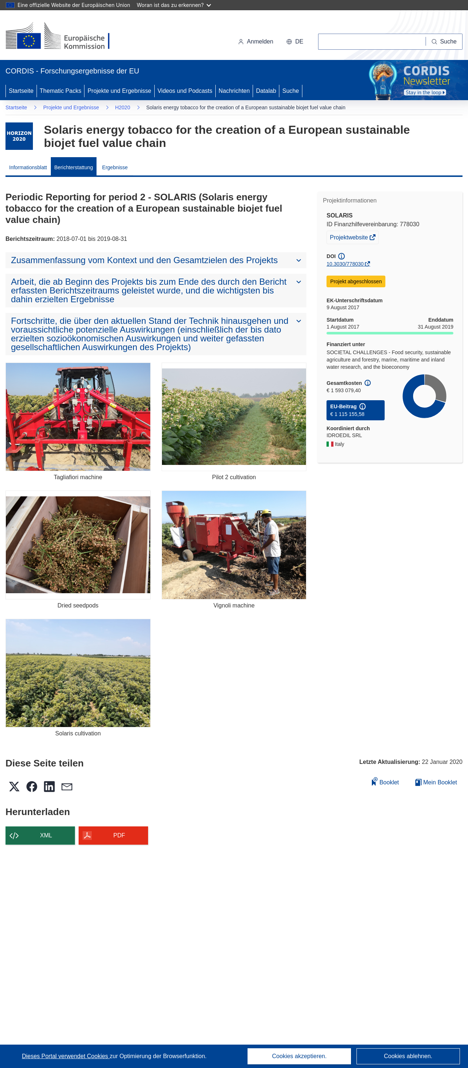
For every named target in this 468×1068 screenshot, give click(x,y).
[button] (294, 42)
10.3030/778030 (345, 264)
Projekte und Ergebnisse (119, 91)
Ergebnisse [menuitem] (115, 167)
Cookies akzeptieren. (299, 1056)
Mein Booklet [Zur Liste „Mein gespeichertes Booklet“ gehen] (436, 782)
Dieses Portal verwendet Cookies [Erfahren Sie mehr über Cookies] (66, 1056)
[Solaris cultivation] (78, 673)
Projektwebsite (349, 238)
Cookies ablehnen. (408, 1056)
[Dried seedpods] (78, 545)
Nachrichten (234, 91)
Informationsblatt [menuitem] (28, 167)
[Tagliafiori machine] (78, 417)
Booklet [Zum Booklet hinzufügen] (385, 781)
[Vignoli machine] (234, 545)
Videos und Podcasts (185, 91)
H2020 (122, 107)
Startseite (21, 91)
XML (46, 835)
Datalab (266, 91)
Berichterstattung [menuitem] (73, 167)
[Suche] (444, 42)
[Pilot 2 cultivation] (234, 417)
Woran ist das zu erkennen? (174, 5)
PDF (119, 835)
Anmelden (255, 41)
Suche (290, 91)
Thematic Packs (61, 91)
